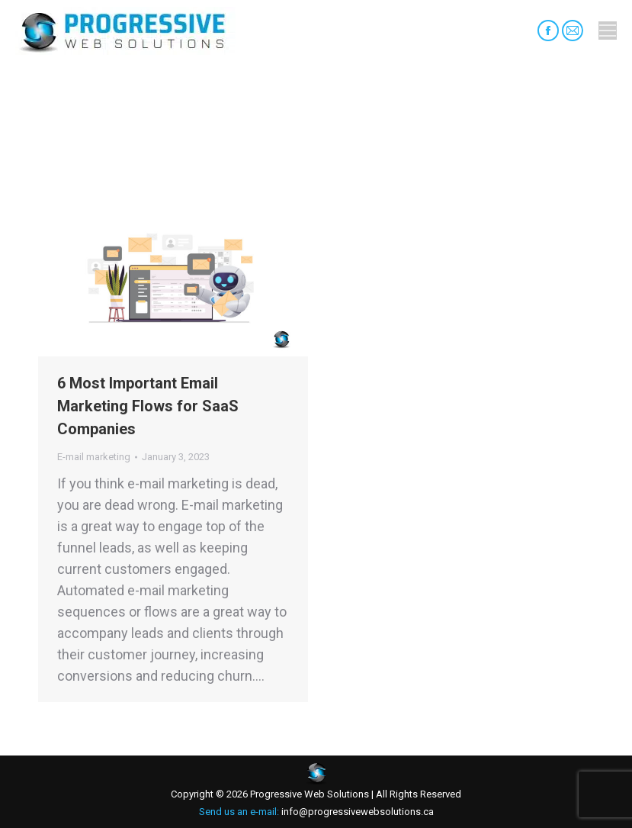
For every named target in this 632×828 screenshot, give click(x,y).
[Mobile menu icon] (607, 30)
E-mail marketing (93, 456)
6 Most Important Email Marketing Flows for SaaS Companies (148, 406)
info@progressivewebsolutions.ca (356, 811)
